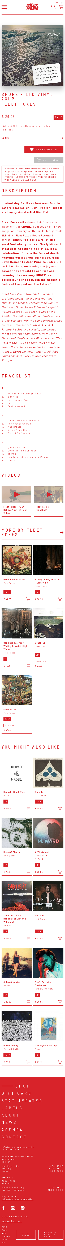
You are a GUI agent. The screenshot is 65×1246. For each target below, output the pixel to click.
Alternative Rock (41, 126)
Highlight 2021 (10, 126)
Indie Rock (25, 126)
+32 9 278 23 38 (10, 1149)
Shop (23, 1085)
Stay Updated (22, 1100)
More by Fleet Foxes (22, 532)
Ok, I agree (26, 1234)
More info (4, 1241)
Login (61, 2)
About (11, 1114)
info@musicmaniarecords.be (18, 1147)
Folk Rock (7, 130)
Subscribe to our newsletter (17, 1199)
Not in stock (48, 160)
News (9, 1122)
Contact (14, 1136)
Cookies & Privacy (12, 1221)
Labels (12, 1107)
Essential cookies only (51, 1234)
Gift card (17, 1093)
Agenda (12, 1129)
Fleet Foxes (19, 104)
